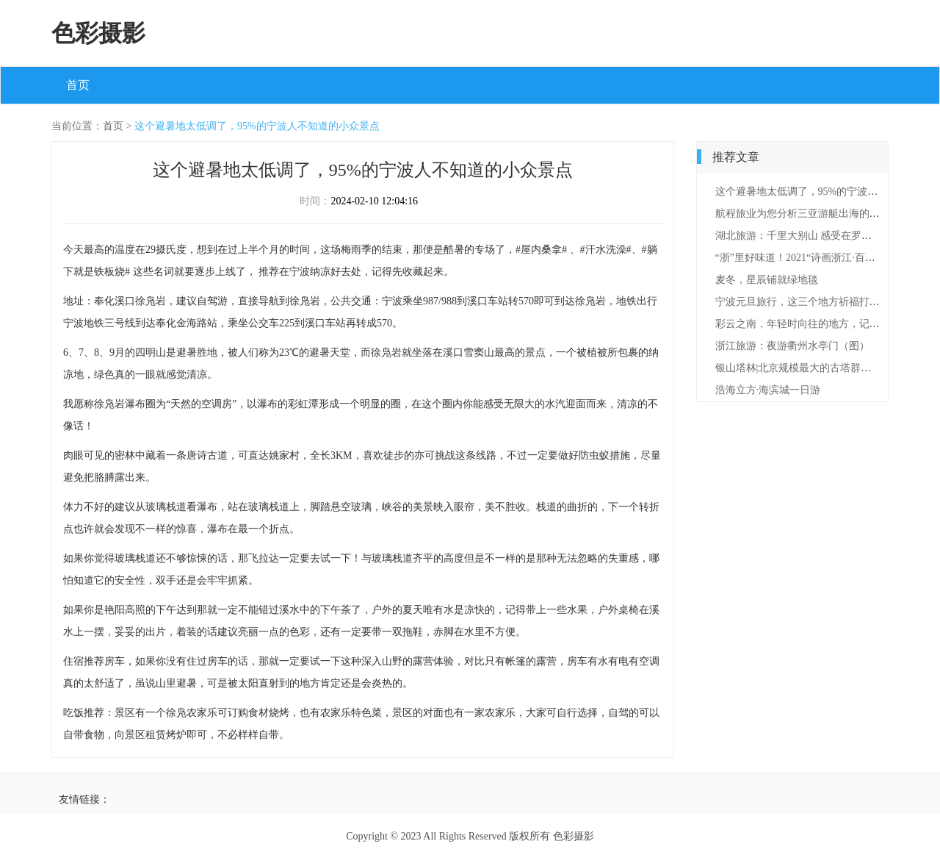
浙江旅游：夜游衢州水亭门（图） (792, 345)
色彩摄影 (98, 33)
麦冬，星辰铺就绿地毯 (766, 279)
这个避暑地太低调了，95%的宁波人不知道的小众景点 (257, 126)
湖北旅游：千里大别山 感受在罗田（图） (809, 235)
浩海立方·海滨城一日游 (768, 390)
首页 (78, 85)
